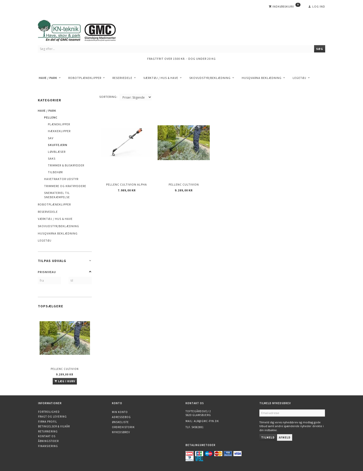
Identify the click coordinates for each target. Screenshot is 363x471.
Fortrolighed (49, 412)
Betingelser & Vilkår (54, 426)
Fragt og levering (52, 416)
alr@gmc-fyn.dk (206, 421)
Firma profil (47, 421)
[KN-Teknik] (83, 29)
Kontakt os (46, 436)
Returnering (48, 431)
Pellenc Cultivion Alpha (126, 184)
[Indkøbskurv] (284, 7)
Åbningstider (48, 441)
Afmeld (284, 437)
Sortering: (108, 97)
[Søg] (319, 48)
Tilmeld (268, 437)
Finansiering (48, 446)
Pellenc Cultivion (65, 369)
